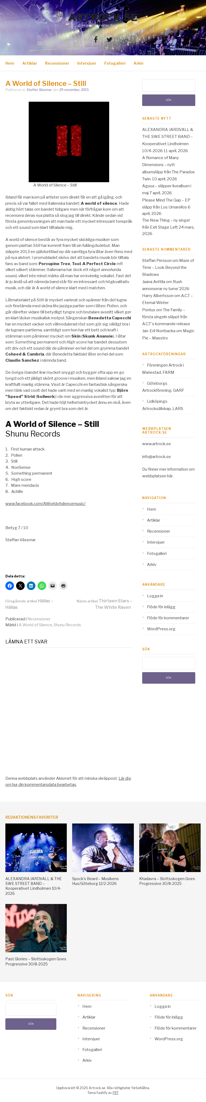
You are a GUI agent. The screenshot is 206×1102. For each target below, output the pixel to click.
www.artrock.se (156, 443)
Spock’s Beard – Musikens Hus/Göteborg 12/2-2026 (95, 881)
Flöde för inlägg (161, 607)
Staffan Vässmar (39, 90)
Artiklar (29, 63)
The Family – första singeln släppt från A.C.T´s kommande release (166, 317)
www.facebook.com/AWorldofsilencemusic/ (45, 503)
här (169, 476)
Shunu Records (67, 625)
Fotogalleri (115, 63)
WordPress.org (161, 629)
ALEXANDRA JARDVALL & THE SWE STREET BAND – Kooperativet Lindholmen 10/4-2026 (33, 886)
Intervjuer (86, 63)
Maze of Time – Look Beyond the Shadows (168, 267)
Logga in (155, 596)
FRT (116, 1093)
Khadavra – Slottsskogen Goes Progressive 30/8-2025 (167, 881)
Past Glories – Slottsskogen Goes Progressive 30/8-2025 (35, 961)
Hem (9, 63)
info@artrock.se (156, 456)
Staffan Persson (157, 260)
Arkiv (139, 63)
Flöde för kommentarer (168, 618)
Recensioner (57, 63)
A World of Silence (35, 625)
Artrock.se (103, 17)
